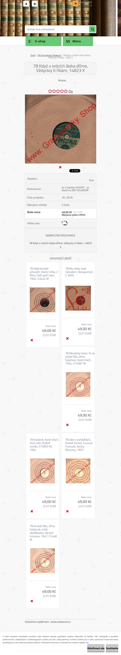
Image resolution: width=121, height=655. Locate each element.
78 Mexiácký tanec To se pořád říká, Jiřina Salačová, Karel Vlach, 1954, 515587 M (80, 358)
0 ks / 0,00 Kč (85, 2)
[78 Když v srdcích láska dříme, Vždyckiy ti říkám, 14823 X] (60, 96)
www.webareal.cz (60, 622)
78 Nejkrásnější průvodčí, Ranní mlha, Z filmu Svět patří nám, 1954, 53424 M (44, 273)
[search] (92, 29)
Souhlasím (112, 648)
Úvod (32, 55)
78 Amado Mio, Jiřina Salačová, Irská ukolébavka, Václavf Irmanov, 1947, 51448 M (43, 532)
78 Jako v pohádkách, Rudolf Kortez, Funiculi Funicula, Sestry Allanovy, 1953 (78, 445)
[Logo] (48, 16)
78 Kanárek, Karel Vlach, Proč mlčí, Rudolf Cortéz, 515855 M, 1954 (44, 445)
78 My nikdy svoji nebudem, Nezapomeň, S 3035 (79, 272)
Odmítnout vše (96, 648)
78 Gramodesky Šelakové (49, 55)
